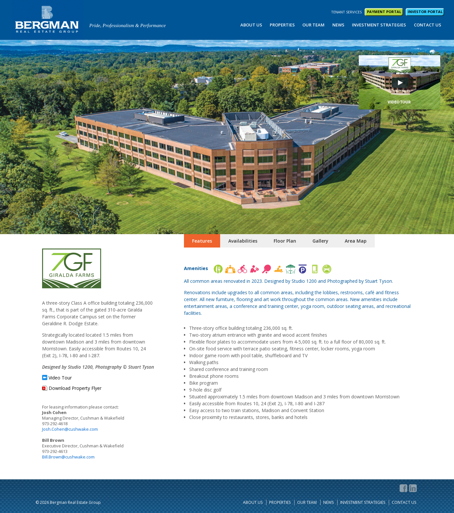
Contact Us (427, 25)
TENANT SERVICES (346, 11)
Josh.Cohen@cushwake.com (70, 429)
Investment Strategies (379, 25)
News (338, 25)
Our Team (313, 25)
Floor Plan (285, 241)
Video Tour (60, 378)
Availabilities (242, 241)
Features (202, 241)
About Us (251, 25)
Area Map (356, 241)
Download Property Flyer (75, 388)
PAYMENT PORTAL (384, 11)
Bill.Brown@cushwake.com (68, 457)
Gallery (320, 241)
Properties (282, 25)
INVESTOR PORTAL (425, 11)
